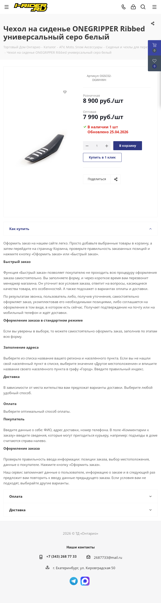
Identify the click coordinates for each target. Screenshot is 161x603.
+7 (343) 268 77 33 (61, 556)
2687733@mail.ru (108, 557)
